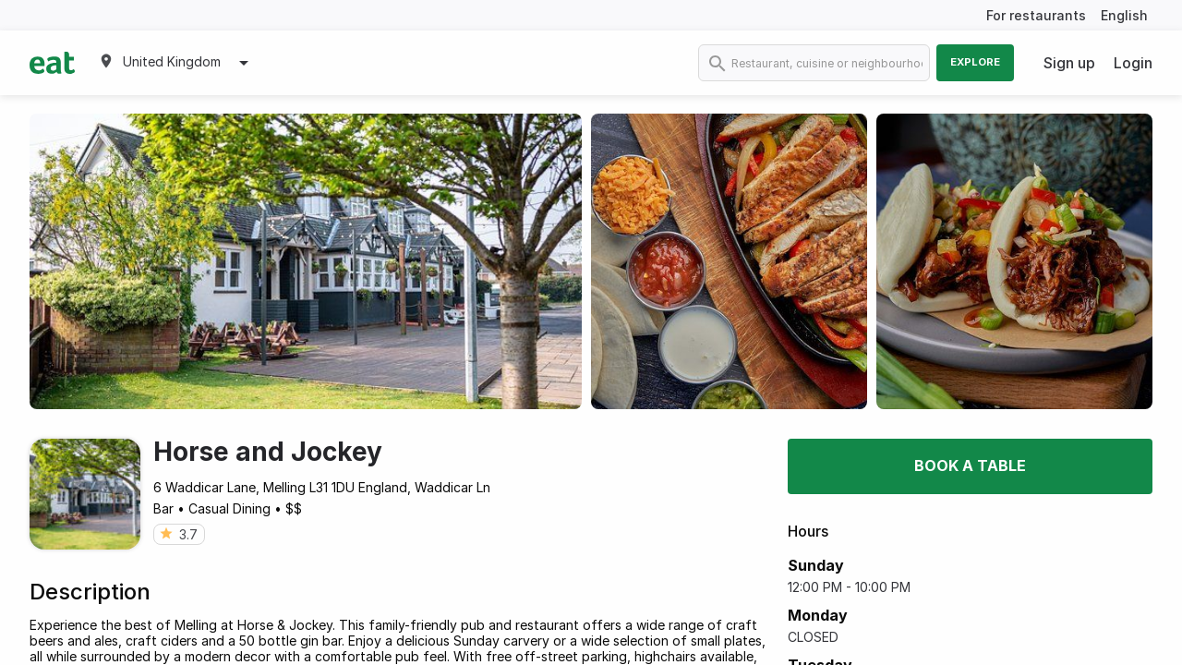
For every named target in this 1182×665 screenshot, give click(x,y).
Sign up (1069, 63)
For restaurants (1036, 15)
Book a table (970, 465)
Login (1133, 63)
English (1124, 15)
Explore (975, 61)
